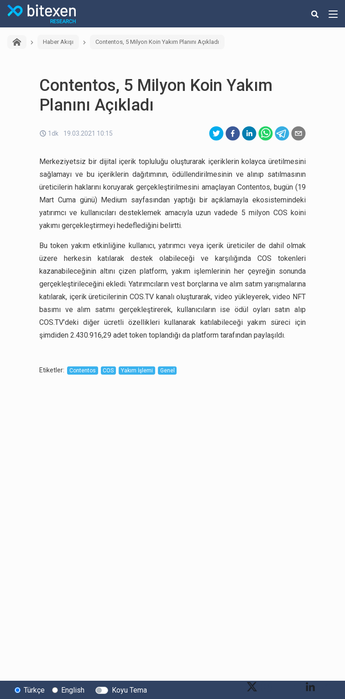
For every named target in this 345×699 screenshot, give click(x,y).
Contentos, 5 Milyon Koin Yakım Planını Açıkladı (157, 41)
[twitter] (216, 133)
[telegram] (282, 133)
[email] (298, 133)
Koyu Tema (129, 690)
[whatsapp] (265, 133)
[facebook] (232, 133)
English (72, 690)
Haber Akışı (58, 41)
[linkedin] (249, 133)
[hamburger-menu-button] (333, 14)
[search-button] (314, 14)
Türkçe (34, 690)
